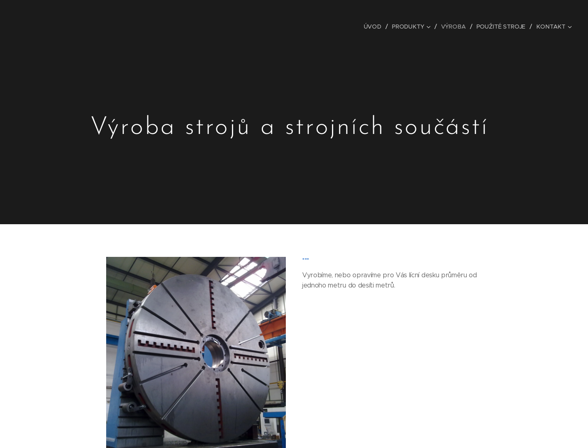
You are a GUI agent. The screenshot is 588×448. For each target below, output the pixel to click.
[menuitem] (376, 26)
